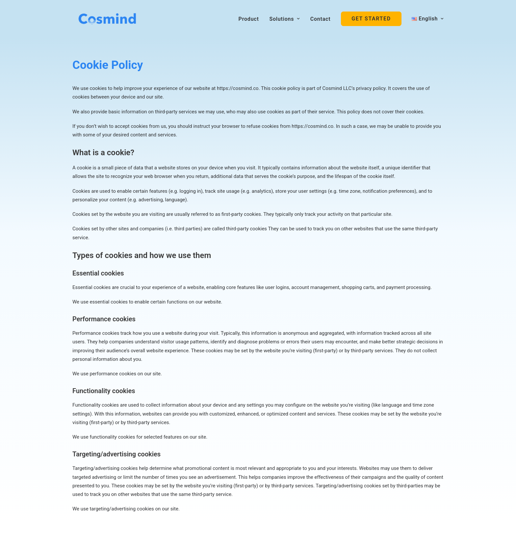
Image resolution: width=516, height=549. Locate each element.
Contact (320, 19)
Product (249, 19)
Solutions (284, 19)
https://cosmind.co (238, 88)
